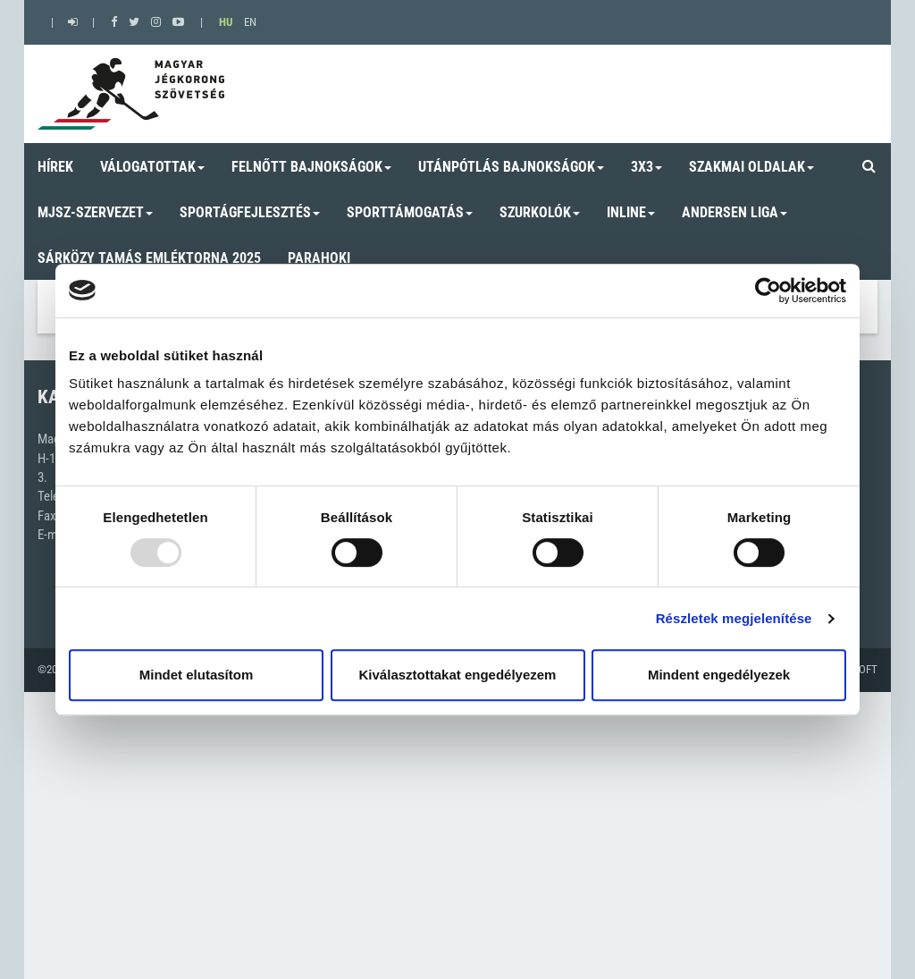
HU (225, 22)
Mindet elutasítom (196, 674)
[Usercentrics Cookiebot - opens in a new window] (768, 290)
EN (250, 22)
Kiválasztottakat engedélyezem (458, 674)
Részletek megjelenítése (734, 618)
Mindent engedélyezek (719, 674)
